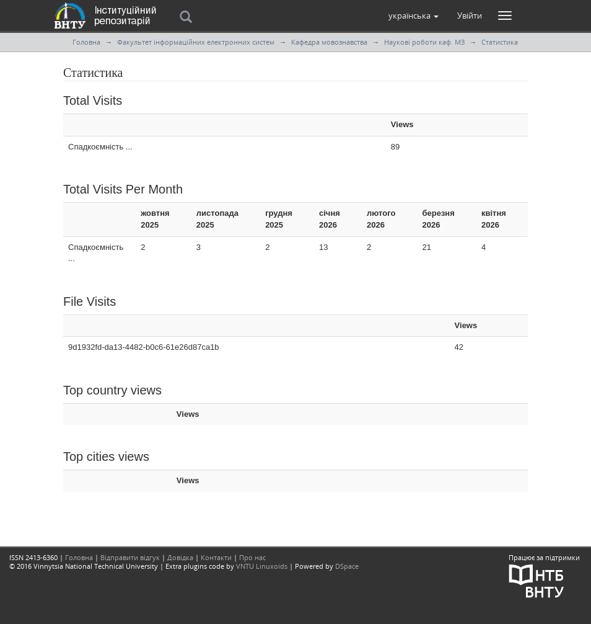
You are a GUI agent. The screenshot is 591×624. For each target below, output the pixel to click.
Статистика (499, 42)
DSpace (347, 566)
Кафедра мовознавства (329, 42)
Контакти (216, 557)
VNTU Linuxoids (261, 566)
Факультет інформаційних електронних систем (195, 42)
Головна (86, 42)
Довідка (180, 557)
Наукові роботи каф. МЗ (424, 42)
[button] (413, 15)
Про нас (252, 557)
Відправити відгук (130, 557)
